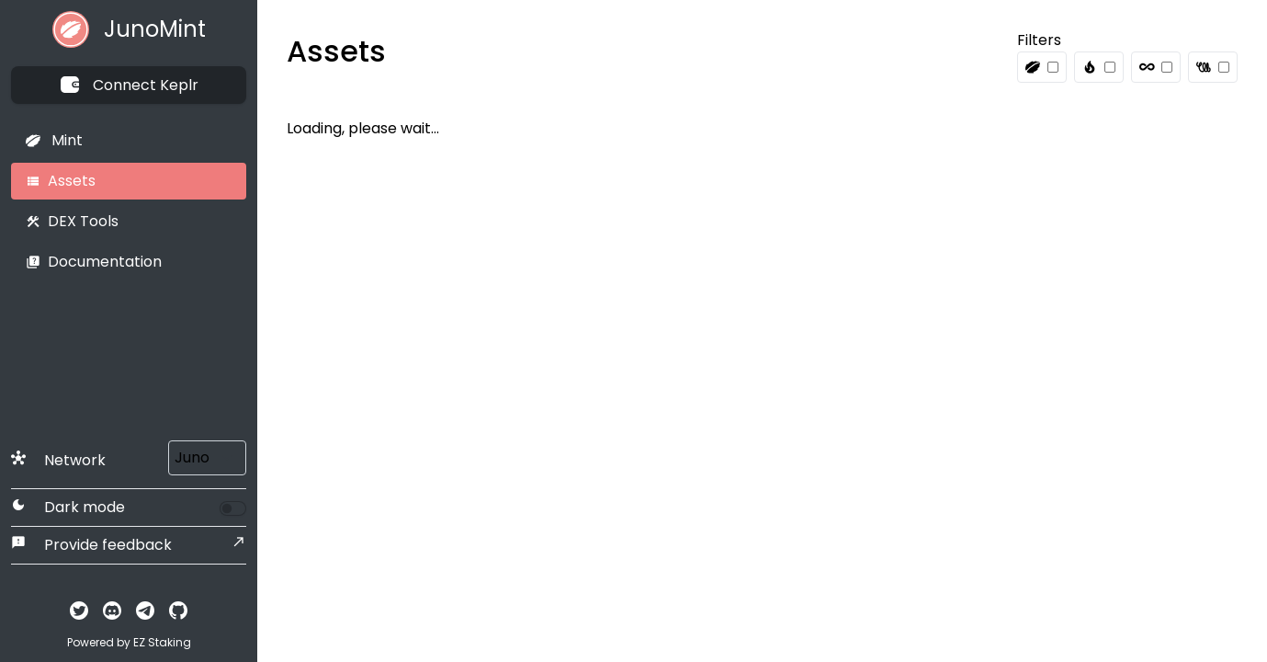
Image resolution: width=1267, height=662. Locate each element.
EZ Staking (162, 642)
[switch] (233, 508)
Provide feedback (91, 544)
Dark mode (68, 507)
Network (58, 460)
